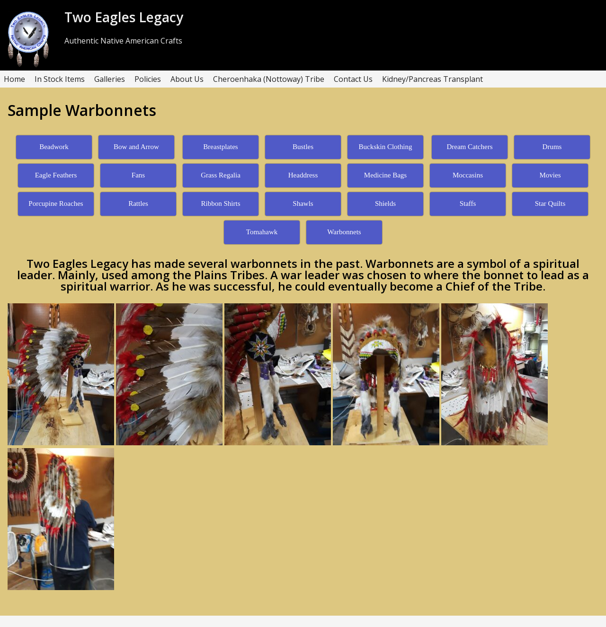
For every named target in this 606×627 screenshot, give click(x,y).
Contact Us (353, 79)
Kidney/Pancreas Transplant (432, 79)
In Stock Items (60, 79)
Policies (147, 79)
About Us (187, 79)
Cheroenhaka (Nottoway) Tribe (268, 79)
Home (14, 79)
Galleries (109, 79)
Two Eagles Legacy (123, 17)
